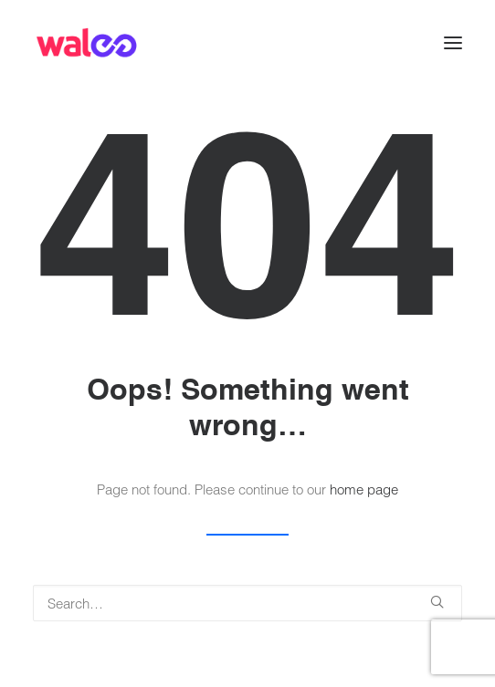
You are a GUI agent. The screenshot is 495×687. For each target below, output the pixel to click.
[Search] (247, 603)
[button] (453, 43)
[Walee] (86, 43)
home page (364, 489)
